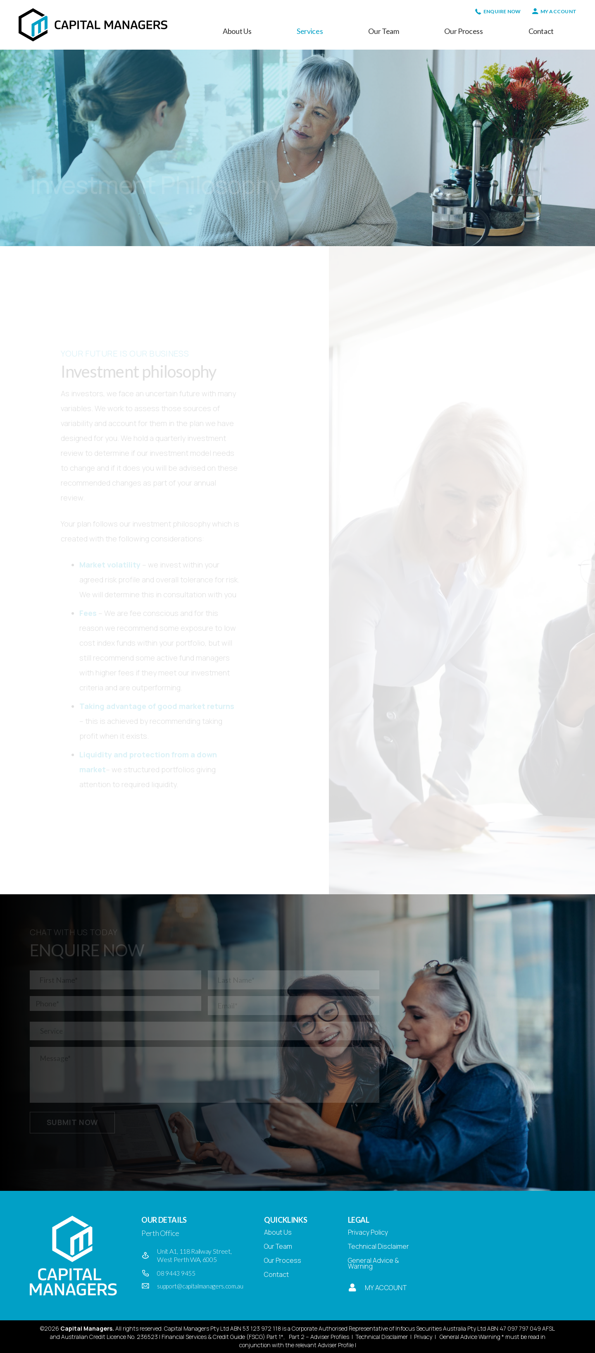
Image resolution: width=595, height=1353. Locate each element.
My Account (386, 1287)
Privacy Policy (368, 1232)
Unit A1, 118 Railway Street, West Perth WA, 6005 (194, 1255)
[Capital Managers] (93, 24)
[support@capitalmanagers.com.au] (149, 1286)
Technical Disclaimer (378, 1246)
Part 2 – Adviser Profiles (319, 1337)
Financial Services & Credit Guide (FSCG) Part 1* (222, 1337)
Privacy (423, 1337)
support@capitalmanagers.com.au (200, 1286)
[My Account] (352, 1288)
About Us (278, 1232)
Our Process (282, 1260)
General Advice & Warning (373, 1263)
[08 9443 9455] (149, 1273)
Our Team (278, 1246)
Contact (276, 1274)
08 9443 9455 (176, 1273)
